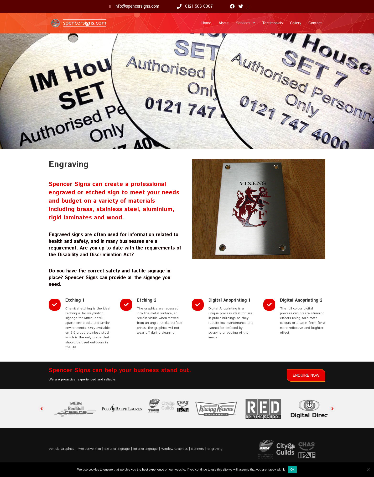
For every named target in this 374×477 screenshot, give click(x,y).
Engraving (215, 448)
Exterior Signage (117, 448)
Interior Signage (145, 448)
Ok (292, 469)
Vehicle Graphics (61, 448)
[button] (41, 408)
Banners (197, 448)
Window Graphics (174, 448)
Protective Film (89, 448)
